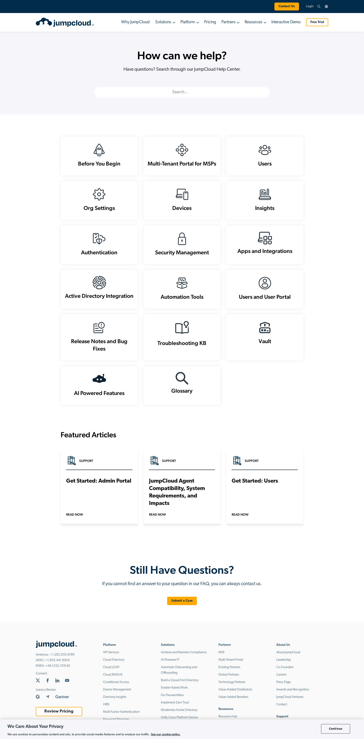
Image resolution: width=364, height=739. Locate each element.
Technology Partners (231, 682)
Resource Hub (227, 716)
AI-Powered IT (170, 660)
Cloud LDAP (111, 667)
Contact (281, 704)
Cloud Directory (113, 660)
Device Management (117, 689)
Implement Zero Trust (175, 702)
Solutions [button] (163, 22)
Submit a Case (182, 601)
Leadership (283, 660)
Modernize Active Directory (179, 710)
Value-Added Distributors (235, 689)
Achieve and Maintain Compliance (184, 652)
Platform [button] (187, 22)
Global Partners (228, 674)
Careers (281, 674)
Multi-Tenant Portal (230, 660)
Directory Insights (114, 697)
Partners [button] (228, 22)
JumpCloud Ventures (289, 697)
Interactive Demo (286, 22)
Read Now (74, 514)
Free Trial (317, 22)
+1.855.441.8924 (57, 660)
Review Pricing (58, 711)
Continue (335, 728)
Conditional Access (116, 682)
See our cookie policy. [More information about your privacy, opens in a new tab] (165, 734)
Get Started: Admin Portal (98, 481)
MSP (221, 652)
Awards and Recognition (292, 689)
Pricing (210, 22)
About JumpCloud (288, 652)
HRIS (106, 704)
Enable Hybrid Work (174, 687)
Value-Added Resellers (233, 697)
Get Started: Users (255, 481)
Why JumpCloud (135, 22)
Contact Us (287, 6)
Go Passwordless (172, 695)
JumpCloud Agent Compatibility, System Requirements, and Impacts (177, 492)
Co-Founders (285, 667)
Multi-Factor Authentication (121, 712)
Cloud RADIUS (112, 674)
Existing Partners (229, 667)
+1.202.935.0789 (62, 654)
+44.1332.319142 (58, 666)
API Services (111, 652)
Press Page (283, 682)
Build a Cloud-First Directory (179, 680)
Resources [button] (253, 22)
